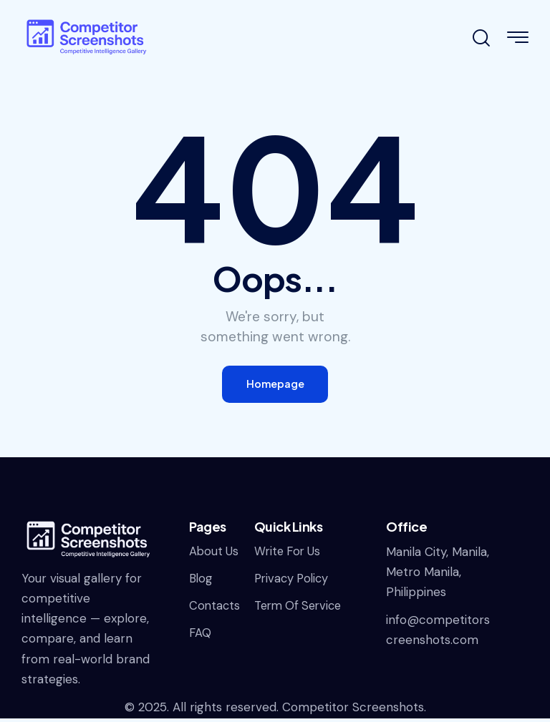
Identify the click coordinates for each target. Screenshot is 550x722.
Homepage (275, 386)
